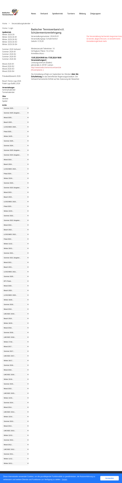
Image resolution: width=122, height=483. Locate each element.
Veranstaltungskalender (21, 23)
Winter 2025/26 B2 (9, 39)
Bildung (82, 13)
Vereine (5, 98)
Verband (44, 13)
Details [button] (64, 479)
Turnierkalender (8, 92)
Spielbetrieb (57, 13)
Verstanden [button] (109, 478)
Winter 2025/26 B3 (9, 42)
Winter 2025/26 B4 (9, 44)
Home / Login (7, 28)
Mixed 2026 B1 (8, 64)
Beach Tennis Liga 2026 (11, 81)
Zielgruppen (95, 13)
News (33, 13)
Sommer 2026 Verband (11, 49)
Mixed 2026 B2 (8, 66)
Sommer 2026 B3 (9, 56)
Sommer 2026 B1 (9, 51)
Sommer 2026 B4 (9, 59)
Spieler (5, 101)
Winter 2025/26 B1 (9, 37)
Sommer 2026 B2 (9, 54)
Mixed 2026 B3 (8, 69)
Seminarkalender (9, 90)
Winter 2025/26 (8, 34)
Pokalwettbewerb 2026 (11, 76)
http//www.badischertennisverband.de (46, 67)
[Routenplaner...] (37, 70)
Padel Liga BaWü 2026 (11, 83)
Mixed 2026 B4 (8, 71)
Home (4, 23)
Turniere (71, 13)
